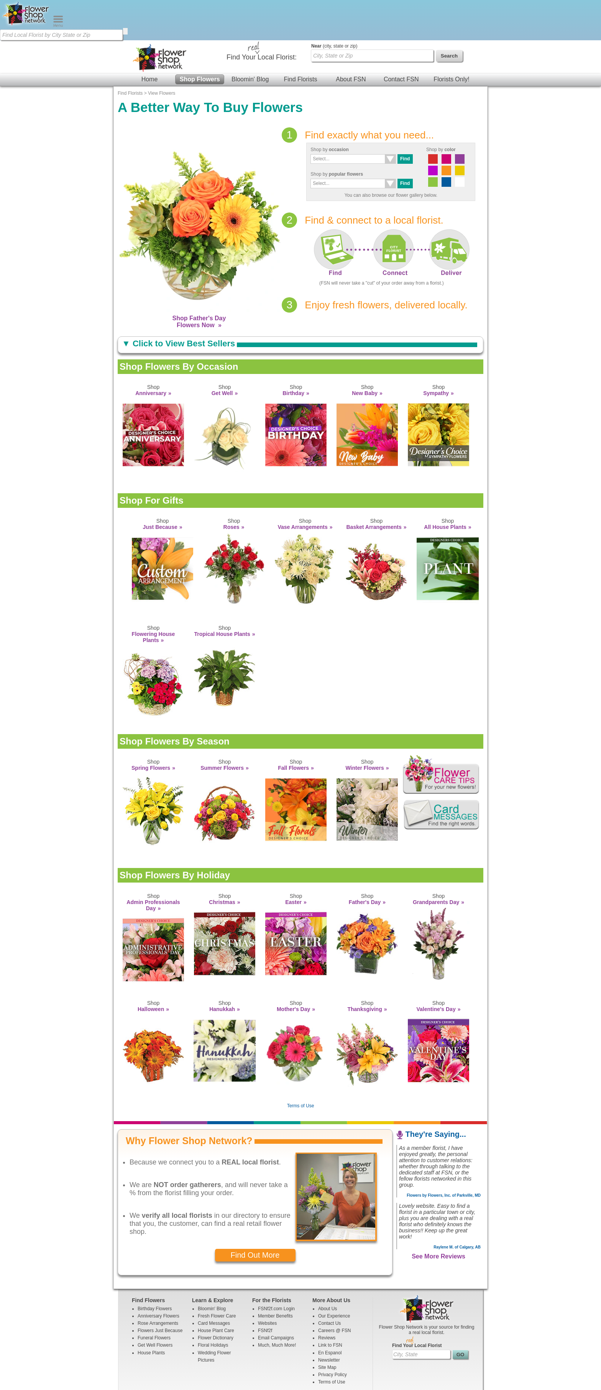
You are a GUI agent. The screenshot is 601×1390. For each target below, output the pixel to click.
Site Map (327, 1327)
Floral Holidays (213, 1305)
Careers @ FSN (334, 1290)
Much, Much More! (277, 1305)
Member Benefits (275, 1275)
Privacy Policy (332, 1334)
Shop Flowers (200, 39)
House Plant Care (216, 1290)
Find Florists (300, 39)
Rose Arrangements (158, 1283)
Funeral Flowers (154, 1297)
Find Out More (255, 1214)
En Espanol (330, 1312)
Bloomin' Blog (250, 39)
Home (149, 39)
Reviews (326, 1297)
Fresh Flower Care (217, 1275)
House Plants (151, 1312)
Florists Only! (451, 39)
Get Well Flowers (155, 1305)
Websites (267, 1283)
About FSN (351, 39)
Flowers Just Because (160, 1290)
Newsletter (329, 1319)
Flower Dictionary (215, 1297)
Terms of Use (300, 1065)
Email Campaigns (276, 1297)
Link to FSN (330, 1305)
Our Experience (334, 1275)
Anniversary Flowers (158, 1275)
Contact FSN (401, 39)
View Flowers (161, 53)
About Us (327, 1268)
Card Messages (214, 1283)
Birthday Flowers (155, 1268)
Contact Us (329, 1283)
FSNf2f (265, 1290)
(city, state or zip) (334, 5)
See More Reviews (438, 1216)
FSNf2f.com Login (276, 1268)
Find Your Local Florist (417, 1305)
